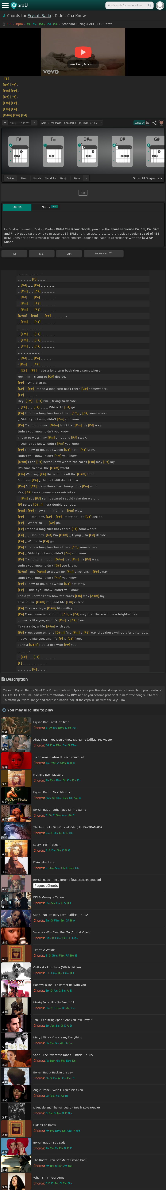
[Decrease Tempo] (5, 122)
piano (24, 178)
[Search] (149, 5)
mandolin (50, 178)
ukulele (37, 178)
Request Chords (46, 886)
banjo (63, 178)
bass (77, 178)
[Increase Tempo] (34, 122)
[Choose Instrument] (86, 178)
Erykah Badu (39, 15)
